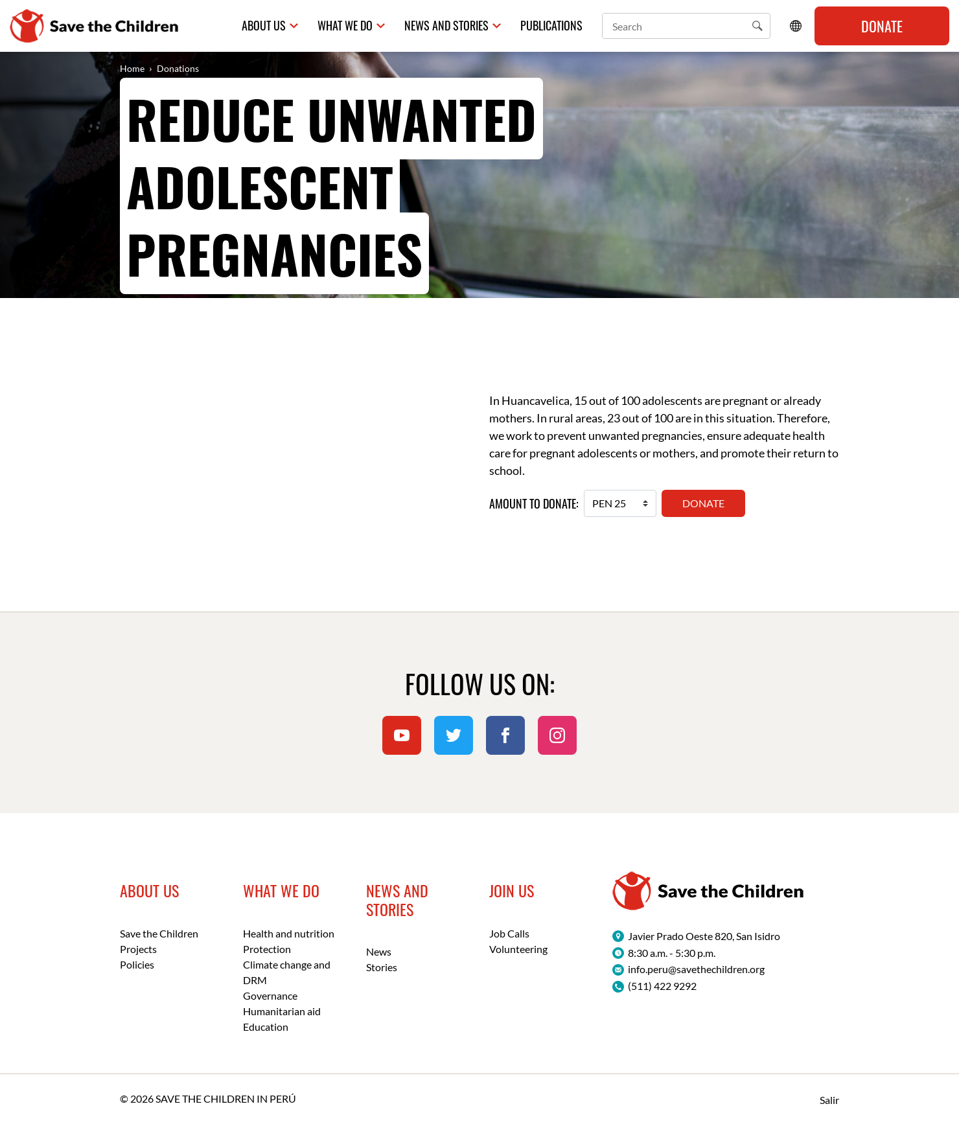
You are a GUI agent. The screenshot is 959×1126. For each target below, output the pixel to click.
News (378, 951)
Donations (178, 68)
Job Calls (509, 933)
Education (265, 1026)
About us (264, 25)
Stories (381, 967)
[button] (757, 26)
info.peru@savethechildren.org (696, 969)
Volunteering (518, 949)
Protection (267, 949)
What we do (345, 25)
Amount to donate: (534, 503)
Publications (551, 25)
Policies (137, 964)
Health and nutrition (288, 933)
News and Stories (446, 25)
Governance (270, 995)
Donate (882, 26)
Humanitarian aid (282, 1011)
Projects (138, 949)
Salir (829, 1100)
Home (132, 68)
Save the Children (159, 933)
